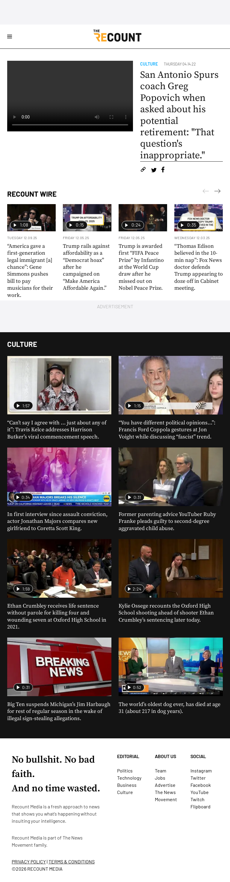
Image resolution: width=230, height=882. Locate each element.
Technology (129, 778)
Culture (149, 63)
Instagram (201, 770)
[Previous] (217, 192)
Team (160, 770)
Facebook (200, 785)
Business (127, 785)
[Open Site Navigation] (9, 36)
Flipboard (200, 806)
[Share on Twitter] (154, 170)
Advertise (165, 785)
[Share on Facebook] (162, 170)
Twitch (197, 799)
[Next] (205, 192)
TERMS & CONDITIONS (72, 861)
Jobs (160, 778)
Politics (125, 770)
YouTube (199, 792)
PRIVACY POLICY (29, 861)
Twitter (198, 778)
